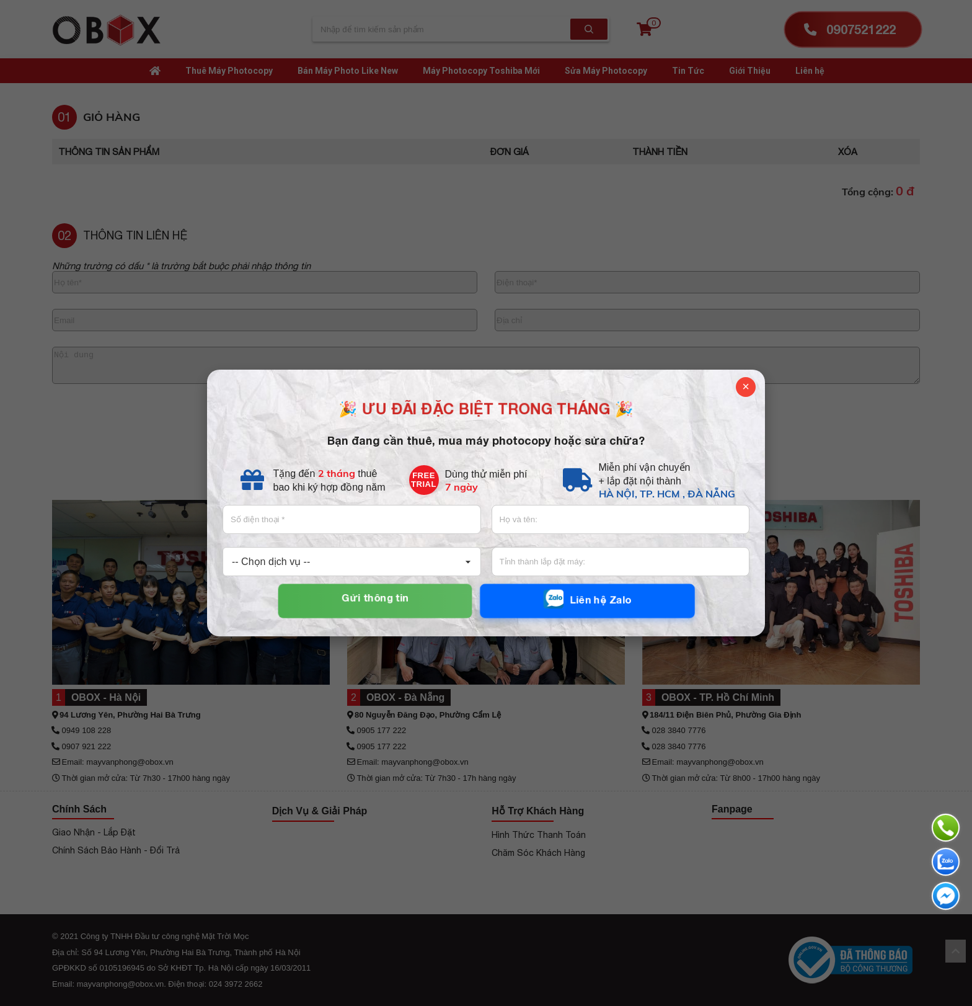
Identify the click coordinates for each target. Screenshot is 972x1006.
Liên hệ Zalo (587, 599)
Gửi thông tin (374, 598)
